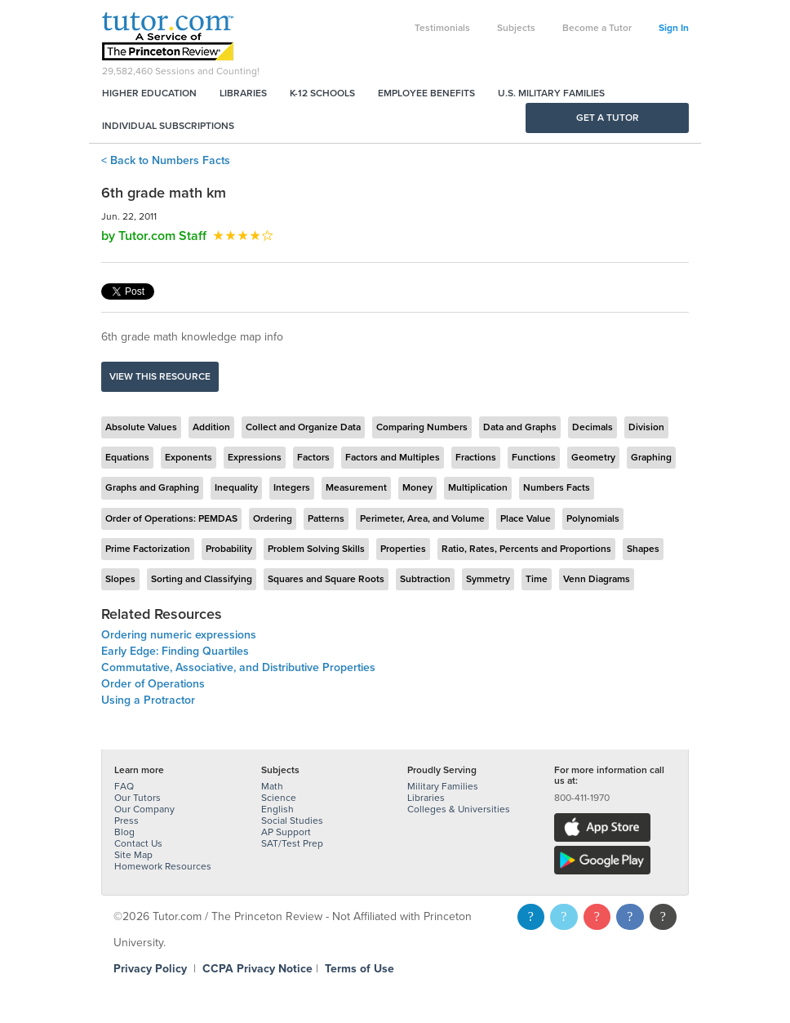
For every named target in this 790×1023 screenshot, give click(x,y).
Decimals (592, 427)
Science (278, 797)
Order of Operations (153, 684)
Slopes (120, 579)
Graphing (651, 457)
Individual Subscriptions (168, 125)
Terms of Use (359, 969)
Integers (291, 487)
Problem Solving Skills (316, 548)
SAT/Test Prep (292, 843)
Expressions (255, 457)
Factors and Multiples (392, 457)
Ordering (272, 518)
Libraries (243, 93)
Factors (313, 457)
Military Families (442, 786)
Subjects (516, 27)
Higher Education (149, 93)
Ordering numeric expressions (178, 635)
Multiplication (478, 487)
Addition (211, 427)
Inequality (236, 487)
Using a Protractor (148, 700)
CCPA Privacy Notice (257, 969)
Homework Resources (162, 866)
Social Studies (292, 820)
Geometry (593, 457)
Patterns (326, 518)
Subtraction (425, 579)
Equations (127, 457)
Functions (534, 457)
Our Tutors (137, 797)
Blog (124, 832)
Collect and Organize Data (303, 427)
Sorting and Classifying (201, 579)
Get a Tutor (607, 117)
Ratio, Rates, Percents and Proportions (526, 548)
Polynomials (592, 518)
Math (272, 786)
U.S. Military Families (551, 93)
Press (126, 820)
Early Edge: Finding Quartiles (175, 651)
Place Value (525, 518)
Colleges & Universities (458, 809)
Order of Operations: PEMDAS (171, 518)
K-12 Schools (322, 93)
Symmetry (488, 579)
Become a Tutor (597, 27)
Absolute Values (141, 427)
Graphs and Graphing (152, 487)
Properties (403, 548)
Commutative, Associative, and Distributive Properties (238, 667)
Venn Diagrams (596, 579)
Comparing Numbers (422, 427)
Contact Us (138, 843)
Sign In (674, 27)
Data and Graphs (520, 427)
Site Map (133, 855)
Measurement (356, 487)
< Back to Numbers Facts (165, 160)
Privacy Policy (150, 969)
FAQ (124, 786)
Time (537, 579)
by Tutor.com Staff (153, 236)
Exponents (188, 457)
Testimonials (442, 27)
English (277, 809)
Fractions (475, 457)
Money (417, 487)
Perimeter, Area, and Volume (422, 518)
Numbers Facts (556, 487)
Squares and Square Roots (326, 579)
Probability (229, 548)
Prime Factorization (147, 548)
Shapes (643, 548)
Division (646, 427)
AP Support (286, 832)
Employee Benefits (426, 93)
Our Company (144, 809)
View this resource (160, 376)
